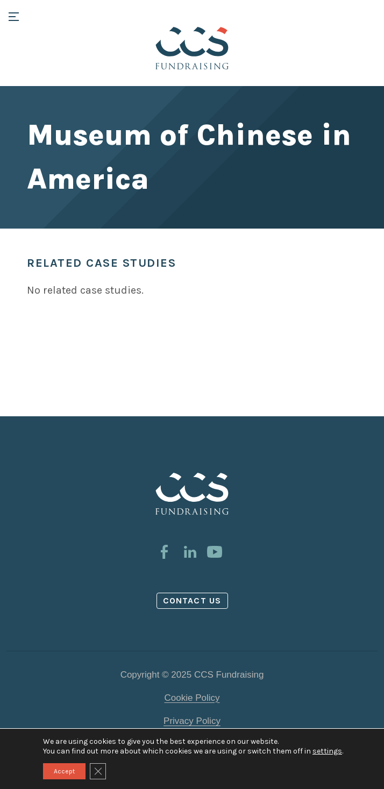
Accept (64, 771)
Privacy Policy (192, 721)
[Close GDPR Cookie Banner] (98, 771)
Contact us (192, 600)
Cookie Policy (192, 698)
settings (327, 751)
